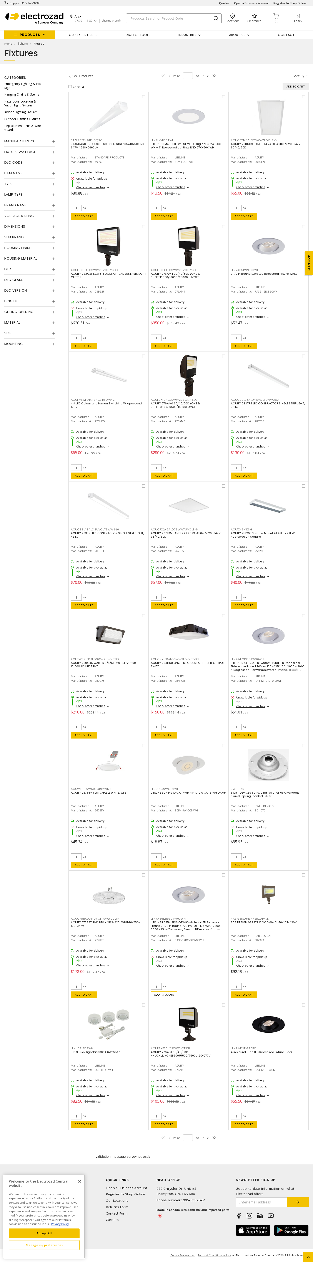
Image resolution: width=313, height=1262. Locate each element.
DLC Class (13, 280)
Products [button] (30, 34)
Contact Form (117, 1213)
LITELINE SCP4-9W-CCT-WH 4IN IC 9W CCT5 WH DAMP (188, 792)
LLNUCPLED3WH (82, 1048)
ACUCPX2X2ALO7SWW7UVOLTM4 (175, 529)
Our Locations (117, 1200)
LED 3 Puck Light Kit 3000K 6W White (95, 1052)
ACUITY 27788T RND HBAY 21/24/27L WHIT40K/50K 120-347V (105, 924)
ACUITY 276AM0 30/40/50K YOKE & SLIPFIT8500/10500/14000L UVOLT (175, 405)
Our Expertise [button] (81, 35)
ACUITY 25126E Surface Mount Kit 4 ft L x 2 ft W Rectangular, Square (263, 534)
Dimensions (14, 226)
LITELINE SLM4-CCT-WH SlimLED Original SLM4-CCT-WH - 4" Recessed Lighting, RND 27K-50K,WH (187, 145)
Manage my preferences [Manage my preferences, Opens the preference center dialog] (44, 1245)
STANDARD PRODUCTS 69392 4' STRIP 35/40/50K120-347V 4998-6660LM (108, 145)
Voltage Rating (19, 216)
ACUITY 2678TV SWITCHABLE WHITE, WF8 (99, 792)
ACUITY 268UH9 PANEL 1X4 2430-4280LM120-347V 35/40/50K (266, 145)
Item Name (13, 173)
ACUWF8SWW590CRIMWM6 (91, 789)
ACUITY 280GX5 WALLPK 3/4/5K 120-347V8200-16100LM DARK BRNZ (104, 664)
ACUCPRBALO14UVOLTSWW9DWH (95, 918)
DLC (7, 269)
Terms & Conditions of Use (214, 1255)
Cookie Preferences (182, 1255)
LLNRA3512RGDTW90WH (168, 918)
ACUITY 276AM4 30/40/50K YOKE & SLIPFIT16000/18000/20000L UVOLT (175, 275)
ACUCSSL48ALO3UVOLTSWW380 (95, 529)
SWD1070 (237, 789)
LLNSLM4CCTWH (162, 140)
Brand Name (15, 205)
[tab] (29, 77)
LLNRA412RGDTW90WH (247, 659)
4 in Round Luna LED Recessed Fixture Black (262, 1052)
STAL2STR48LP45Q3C (87, 140)
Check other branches (90, 187)
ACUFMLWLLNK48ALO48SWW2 (93, 400)
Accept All (44, 1233)
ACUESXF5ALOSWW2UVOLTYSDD (94, 270)
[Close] (79, 1181)
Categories (15, 77)
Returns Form (117, 1207)
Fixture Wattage (20, 152)
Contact (286, 35)
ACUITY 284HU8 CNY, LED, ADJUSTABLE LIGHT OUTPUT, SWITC (188, 664)
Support (15, 3)
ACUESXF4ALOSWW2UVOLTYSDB (174, 270)
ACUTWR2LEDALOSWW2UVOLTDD (95, 659)
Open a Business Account (251, 3)
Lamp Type (13, 194)
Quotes (224, 3)
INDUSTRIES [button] (187, 35)
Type (8, 184)
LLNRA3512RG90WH (245, 270)
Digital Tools (138, 35)
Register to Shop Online (289, 3)
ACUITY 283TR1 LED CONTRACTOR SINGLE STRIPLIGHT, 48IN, (107, 534)
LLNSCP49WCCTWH (165, 789)
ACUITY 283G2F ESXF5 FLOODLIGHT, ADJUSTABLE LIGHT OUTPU (108, 275)
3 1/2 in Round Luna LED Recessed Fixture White (264, 274)
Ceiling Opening (19, 312)
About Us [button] (237, 35)
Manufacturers (19, 141)
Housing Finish (18, 248)
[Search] (174, 18)
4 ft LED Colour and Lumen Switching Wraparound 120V (106, 405)
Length (10, 301)
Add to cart (84, 216)
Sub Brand (14, 237)
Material (12, 322)
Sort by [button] (298, 76)
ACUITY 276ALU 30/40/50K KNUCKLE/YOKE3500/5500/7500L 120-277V (181, 1053)
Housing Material (20, 258)
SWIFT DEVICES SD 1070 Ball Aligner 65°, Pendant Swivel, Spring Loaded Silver (265, 794)
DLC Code (13, 162)
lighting (23, 43)
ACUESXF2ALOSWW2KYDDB (170, 1048)
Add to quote (164, 994)
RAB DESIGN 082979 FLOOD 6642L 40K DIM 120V (264, 922)
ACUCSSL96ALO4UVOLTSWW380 (255, 400)
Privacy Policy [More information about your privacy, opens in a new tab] (60, 1224)
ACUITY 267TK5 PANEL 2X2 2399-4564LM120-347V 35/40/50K (186, 534)
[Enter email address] (261, 1202)
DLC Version (15, 290)
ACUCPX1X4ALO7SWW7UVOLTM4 (254, 140)
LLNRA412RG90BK (243, 1048)
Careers (112, 1220)
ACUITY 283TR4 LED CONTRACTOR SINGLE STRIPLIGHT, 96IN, (268, 405)
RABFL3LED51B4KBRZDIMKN (250, 918)
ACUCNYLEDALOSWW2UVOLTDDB (175, 659)
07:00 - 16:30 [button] (84, 21)
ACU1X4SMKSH (241, 529)
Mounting (13, 344)
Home (8, 43)
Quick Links (117, 1180)
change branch (111, 20)
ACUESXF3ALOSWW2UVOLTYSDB (174, 400)
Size (7, 333)
